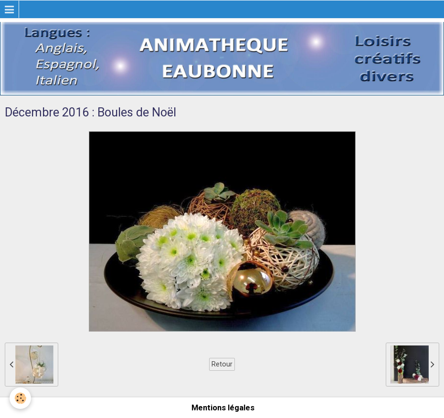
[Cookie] (20, 398)
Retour (222, 364)
